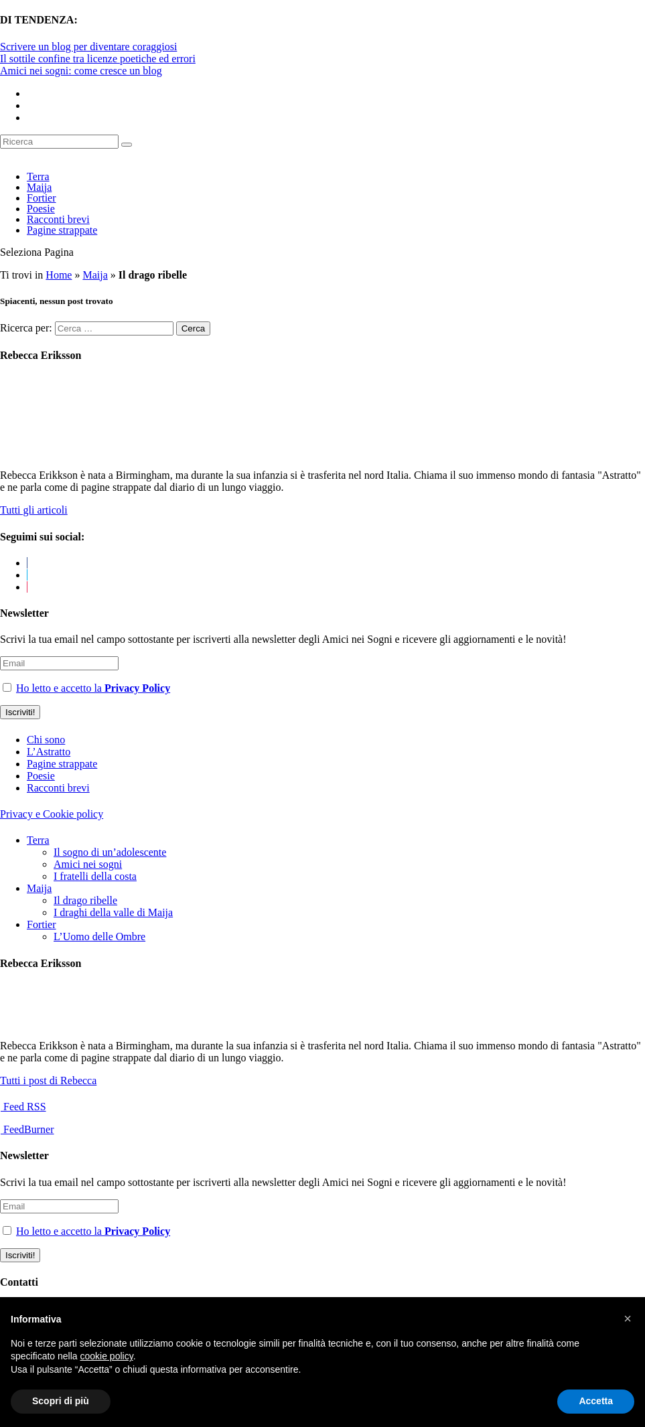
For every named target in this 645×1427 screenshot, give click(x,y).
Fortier (41, 198)
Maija (39, 187)
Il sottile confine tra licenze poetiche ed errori (98, 58)
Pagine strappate (62, 230)
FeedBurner (27, 1129)
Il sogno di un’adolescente (110, 852)
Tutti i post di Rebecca (48, 1080)
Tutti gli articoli (34, 510)
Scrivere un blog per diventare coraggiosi (88, 46)
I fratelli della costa (95, 876)
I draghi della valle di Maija (113, 912)
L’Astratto (48, 751)
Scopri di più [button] (60, 1401)
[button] (627, 1318)
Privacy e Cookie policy (51, 814)
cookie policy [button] (106, 1356)
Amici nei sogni (88, 864)
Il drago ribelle (85, 900)
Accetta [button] (596, 1401)
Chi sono (46, 739)
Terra (38, 176)
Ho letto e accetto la (93, 688)
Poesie (41, 208)
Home (59, 275)
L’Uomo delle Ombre (99, 936)
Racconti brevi (58, 219)
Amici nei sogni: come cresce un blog (81, 70)
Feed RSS (23, 1106)
